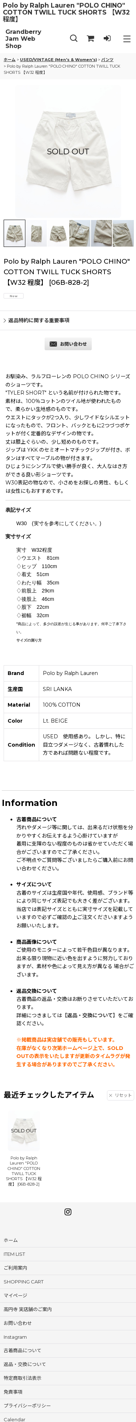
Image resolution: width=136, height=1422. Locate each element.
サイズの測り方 (29, 640)
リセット (120, 1095)
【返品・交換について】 (90, 1015)
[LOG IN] (107, 38)
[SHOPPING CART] (90, 38)
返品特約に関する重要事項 (36, 320)
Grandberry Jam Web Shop (23, 38)
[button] (73, 38)
